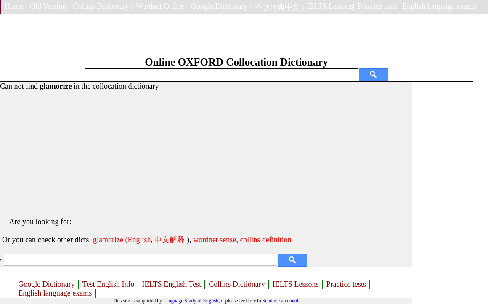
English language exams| (439, 6)
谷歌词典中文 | (279, 7)
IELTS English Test (171, 284)
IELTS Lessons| (330, 6)
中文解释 (170, 239)
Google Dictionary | (221, 6)
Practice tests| (378, 6)
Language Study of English (190, 301)
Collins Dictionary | (103, 6)
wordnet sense (214, 239)
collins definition (265, 239)
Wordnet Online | (162, 6)
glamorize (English (122, 239)
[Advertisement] (206, 150)
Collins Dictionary (237, 284)
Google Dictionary (46, 284)
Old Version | (49, 6)
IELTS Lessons (296, 284)
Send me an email (280, 301)
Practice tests (346, 284)
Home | (16, 6)
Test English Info (108, 284)
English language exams (55, 293)
